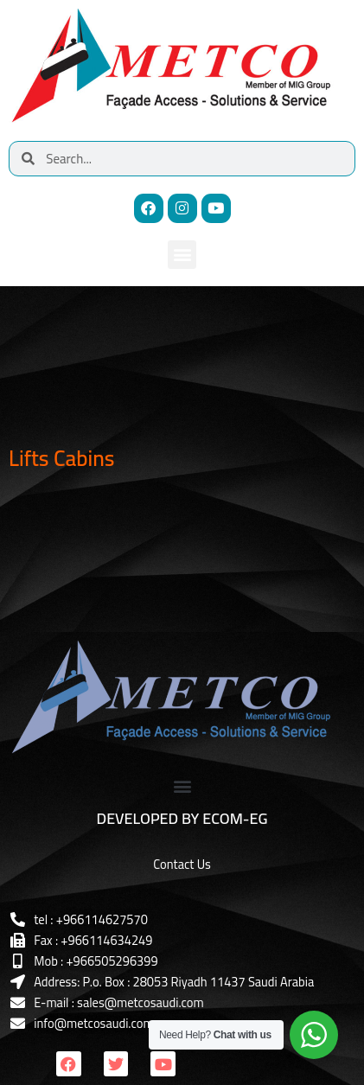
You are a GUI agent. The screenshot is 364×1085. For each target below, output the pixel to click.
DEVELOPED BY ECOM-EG (182, 818)
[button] (182, 254)
